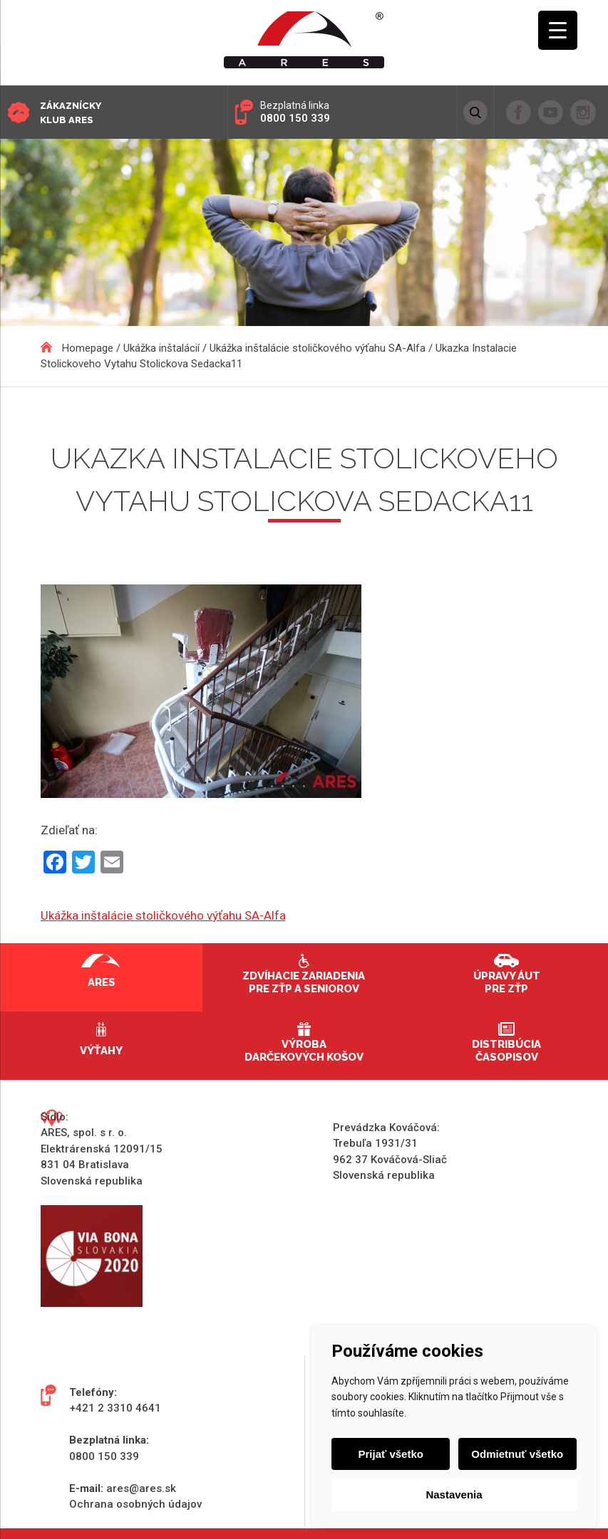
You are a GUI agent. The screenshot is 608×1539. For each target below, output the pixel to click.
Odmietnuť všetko (516, 1454)
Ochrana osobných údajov (135, 1504)
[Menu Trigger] (557, 30)
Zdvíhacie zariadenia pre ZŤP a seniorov (303, 982)
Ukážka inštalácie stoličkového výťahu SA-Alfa (163, 915)
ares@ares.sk (141, 1488)
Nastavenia (454, 1494)
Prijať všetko (391, 1454)
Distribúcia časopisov (506, 1050)
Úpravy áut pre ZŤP (506, 982)
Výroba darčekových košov (304, 1050)
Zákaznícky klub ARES (70, 112)
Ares (101, 982)
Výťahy (101, 1050)
